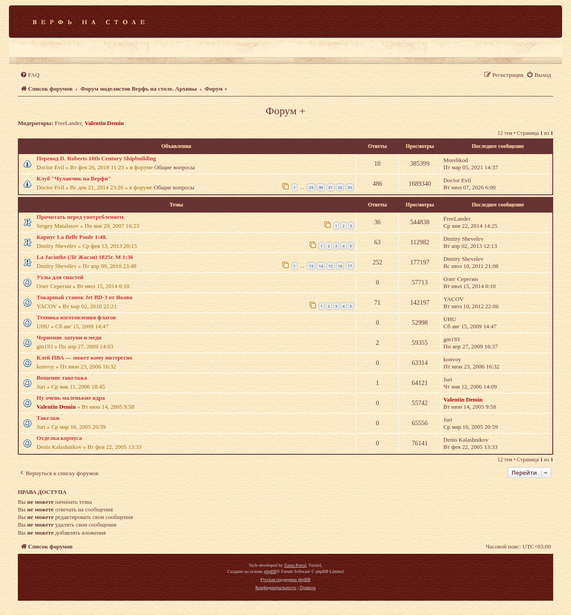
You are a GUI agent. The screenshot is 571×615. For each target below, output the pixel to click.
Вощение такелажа (62, 377)
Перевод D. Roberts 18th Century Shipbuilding (96, 158)
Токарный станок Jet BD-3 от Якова (84, 297)
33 (350, 187)
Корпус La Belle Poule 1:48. (72, 237)
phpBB (270, 571)
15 (330, 266)
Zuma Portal (295, 565)
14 (321, 266)
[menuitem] (29, 74)
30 (321, 187)
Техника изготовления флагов (76, 317)
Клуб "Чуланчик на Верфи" (74, 178)
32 (340, 187)
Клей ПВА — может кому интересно (84, 357)
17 (350, 266)
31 (330, 187)
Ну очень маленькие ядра (71, 397)
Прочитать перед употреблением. (81, 216)
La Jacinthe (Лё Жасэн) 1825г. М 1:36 (85, 257)
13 (311, 266)
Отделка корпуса (59, 438)
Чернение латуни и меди (69, 337)
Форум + (285, 111)
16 (340, 266)
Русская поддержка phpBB (285, 579)
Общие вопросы (174, 167)
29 (311, 187)
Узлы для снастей (60, 277)
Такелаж (48, 417)
